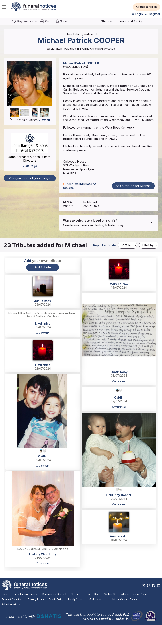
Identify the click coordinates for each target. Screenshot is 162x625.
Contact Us (110, 594)
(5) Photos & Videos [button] (30, 120)
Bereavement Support (54, 594)
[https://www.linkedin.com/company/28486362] (158, 585)
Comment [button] (119, 381)
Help (87, 594)
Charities (75, 594)
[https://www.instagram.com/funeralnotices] (148, 585)
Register (152, 14)
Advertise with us (11, 604)
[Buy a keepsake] (24, 21)
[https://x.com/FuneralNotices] (143, 585)
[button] (147, 6)
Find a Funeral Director (25, 594)
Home (5, 594)
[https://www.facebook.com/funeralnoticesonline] (153, 585)
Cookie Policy (56, 599)
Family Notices (76, 599)
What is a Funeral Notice (134, 594)
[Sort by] (127, 245)
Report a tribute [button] (104, 245)
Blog (96, 594)
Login (137, 14)
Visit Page (29, 166)
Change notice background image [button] (29, 178)
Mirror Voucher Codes (124, 599)
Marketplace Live (98, 599)
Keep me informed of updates (79, 185)
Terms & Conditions (13, 599)
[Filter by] (148, 245)
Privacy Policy (36, 599)
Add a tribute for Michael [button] (133, 186)
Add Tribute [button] (42, 267)
